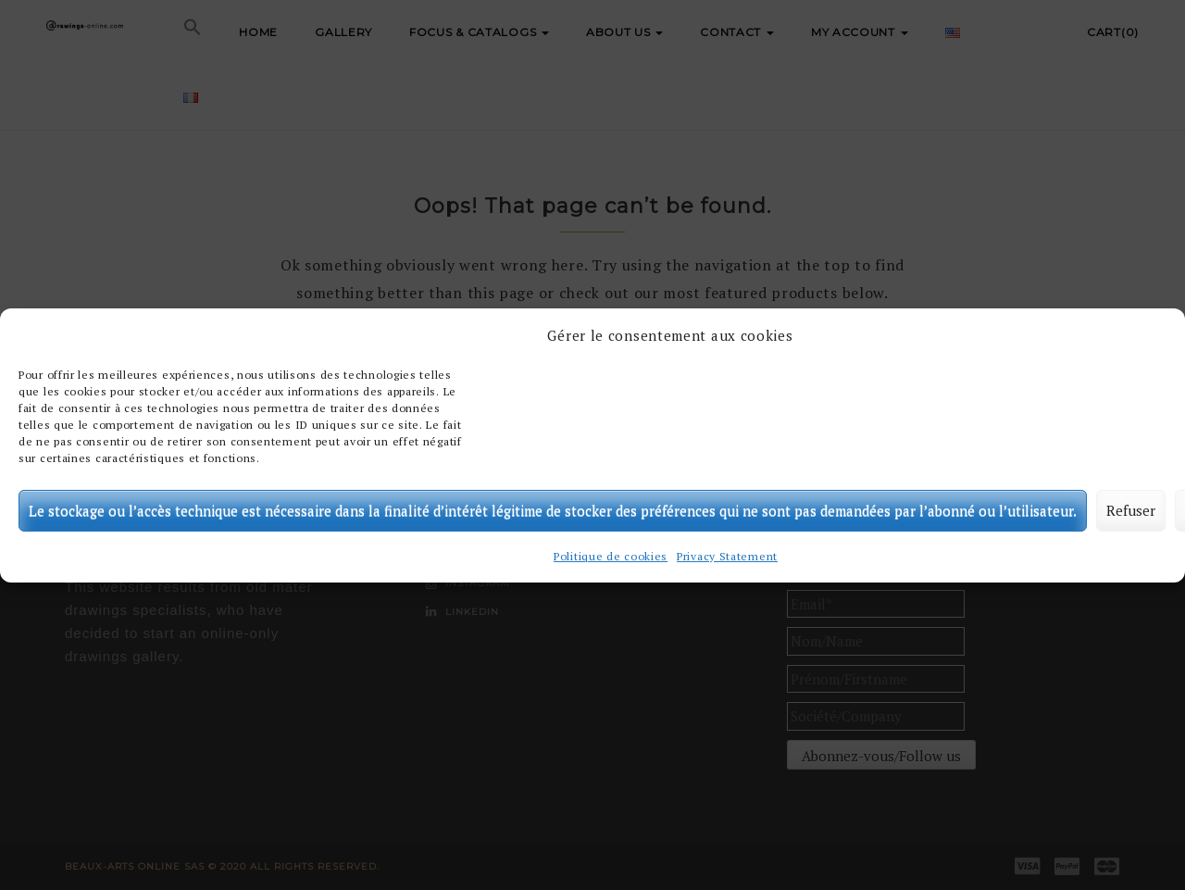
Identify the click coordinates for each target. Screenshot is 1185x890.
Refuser (1130, 510)
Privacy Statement (727, 556)
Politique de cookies (610, 556)
